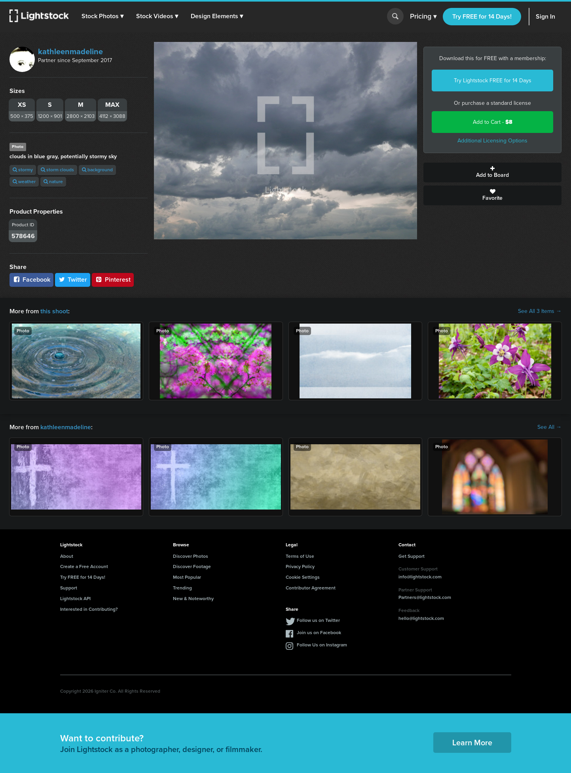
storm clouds (57, 169)
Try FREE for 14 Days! (482, 16)
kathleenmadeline (70, 51)
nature (53, 181)
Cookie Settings (303, 577)
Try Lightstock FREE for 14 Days (492, 80)
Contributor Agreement (311, 587)
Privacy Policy (300, 566)
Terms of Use (300, 556)
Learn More (472, 742)
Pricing (423, 16)
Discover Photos (190, 556)
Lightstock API (75, 598)
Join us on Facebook (319, 632)
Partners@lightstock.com (424, 597)
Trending (182, 587)
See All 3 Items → (540, 311)
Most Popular (187, 577)
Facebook (31, 279)
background (97, 169)
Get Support (411, 556)
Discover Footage (192, 566)
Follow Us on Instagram (322, 644)
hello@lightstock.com (421, 618)
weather (24, 181)
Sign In (545, 16)
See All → (549, 427)
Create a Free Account (84, 566)
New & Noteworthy (193, 598)
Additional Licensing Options (492, 140)
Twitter (72, 279)
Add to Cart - (492, 122)
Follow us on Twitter (318, 620)
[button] (102, 16)
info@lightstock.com (420, 576)
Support (68, 587)
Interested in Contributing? (89, 609)
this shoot (54, 311)
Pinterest (113, 279)
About (66, 556)
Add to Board (492, 172)
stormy (23, 169)
